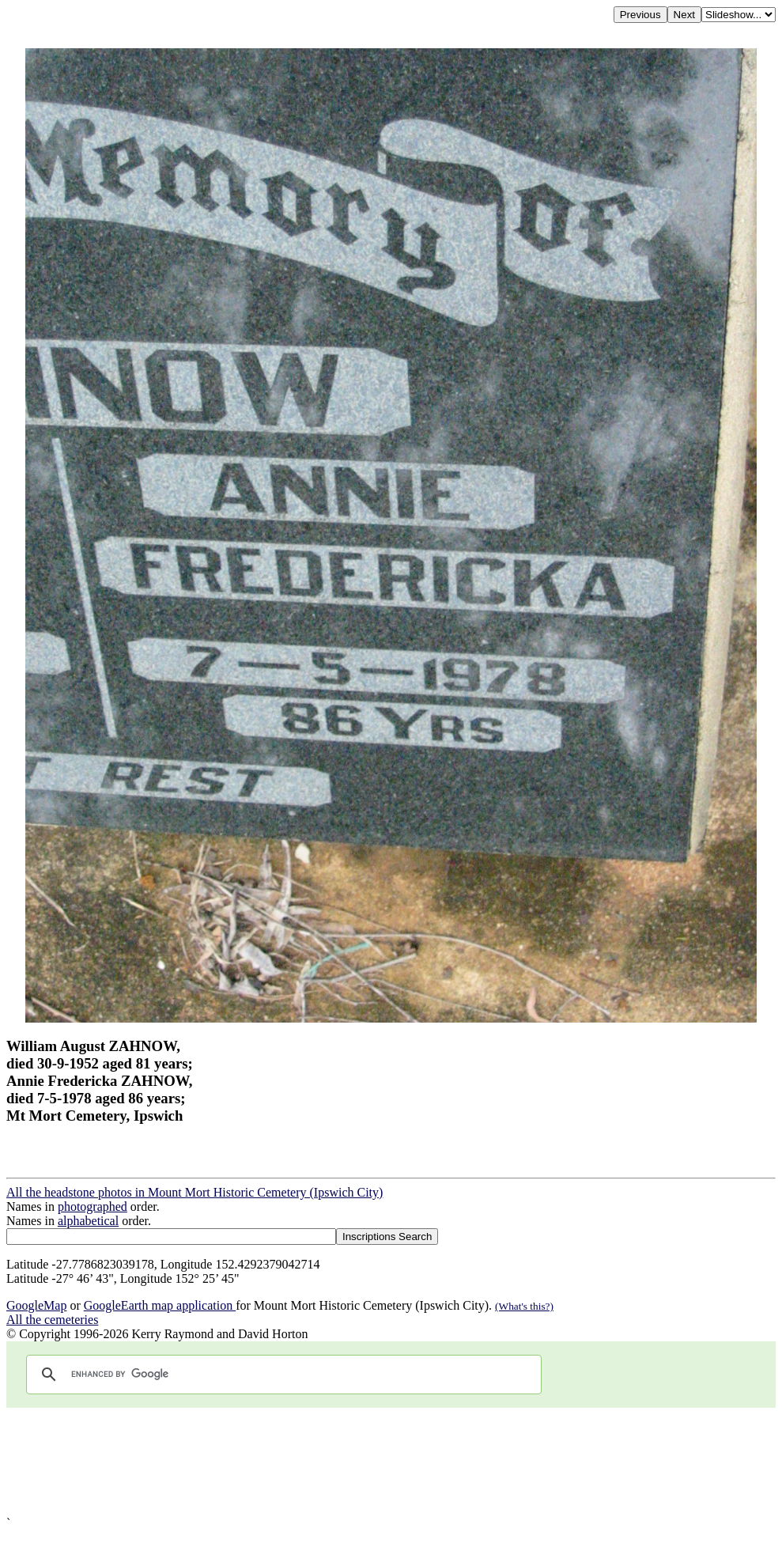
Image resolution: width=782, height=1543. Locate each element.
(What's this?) (524, 1306)
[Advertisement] (391, 1462)
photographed (92, 1206)
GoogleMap (36, 1305)
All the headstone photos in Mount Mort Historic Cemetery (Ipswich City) (194, 1192)
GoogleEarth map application (160, 1305)
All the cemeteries (52, 1319)
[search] (281, 1374)
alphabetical (88, 1220)
